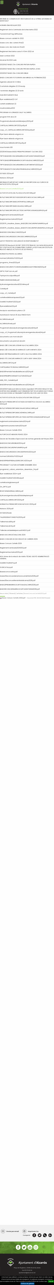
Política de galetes (27, 1283)
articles (20, 593)
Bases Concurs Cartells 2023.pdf (13, 598)
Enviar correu (24, 13)
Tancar (51, 1281)
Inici (6, 593)
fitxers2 (12, 593)
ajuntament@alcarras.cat (27, 1273)
